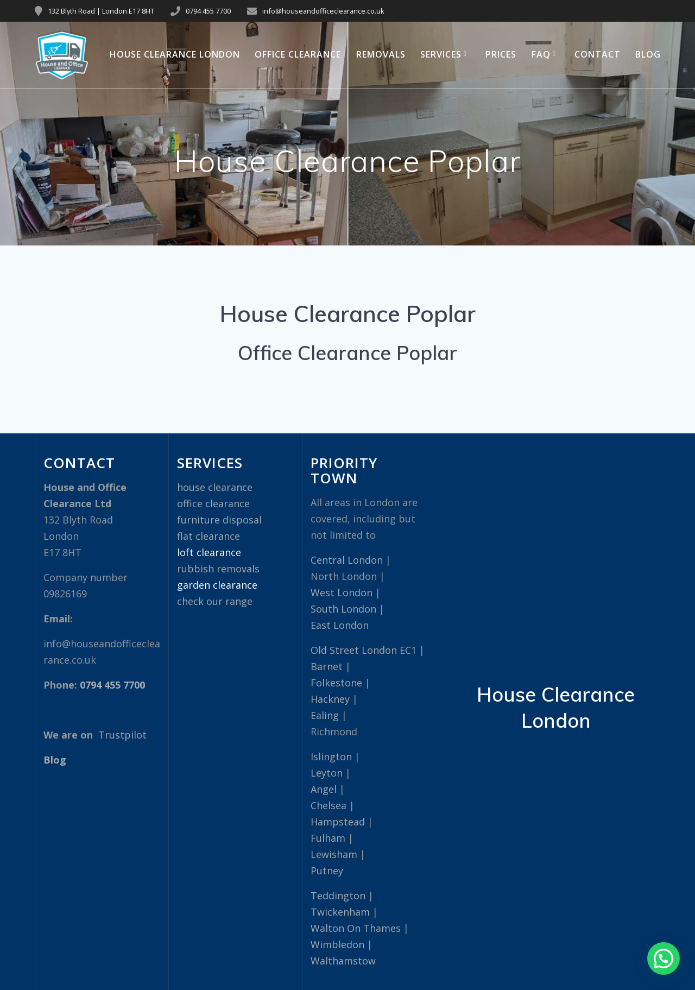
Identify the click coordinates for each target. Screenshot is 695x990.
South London (343, 608)
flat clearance (208, 536)
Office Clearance (298, 54)
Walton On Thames (356, 928)
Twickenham (340, 911)
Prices (500, 54)
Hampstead (338, 821)
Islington (331, 756)
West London (341, 592)
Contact (597, 54)
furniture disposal (219, 519)
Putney (327, 870)
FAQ (541, 54)
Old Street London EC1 (363, 650)
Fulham (328, 837)
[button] (663, 958)
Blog (648, 54)
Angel (324, 789)
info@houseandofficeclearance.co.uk (323, 11)
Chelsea (328, 805)
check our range (214, 601)
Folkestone (336, 682)
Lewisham (334, 854)
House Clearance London (175, 54)
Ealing (325, 715)
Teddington (338, 895)
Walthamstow (343, 960)
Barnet (327, 666)
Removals (381, 54)
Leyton (327, 772)
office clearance (213, 503)
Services (441, 54)
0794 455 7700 (208, 11)
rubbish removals (218, 568)
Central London (347, 559)
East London (340, 625)
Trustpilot (122, 734)
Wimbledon (337, 944)
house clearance (214, 487)
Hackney (330, 698)
